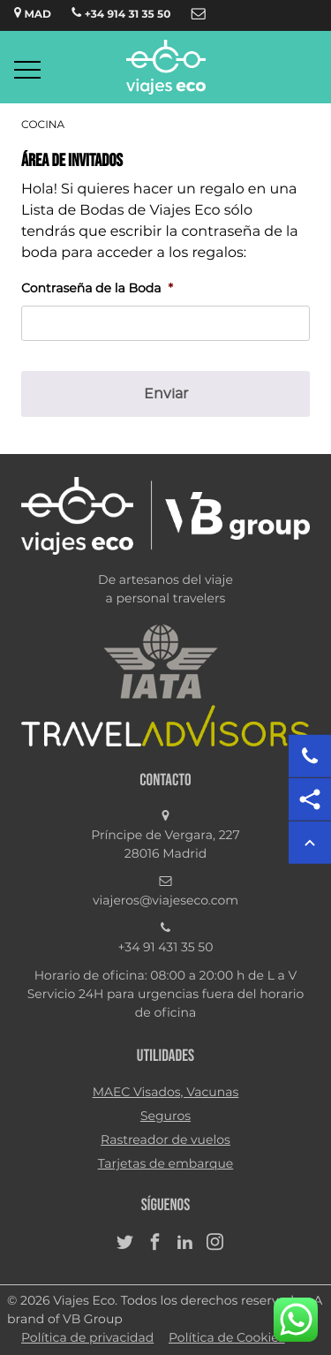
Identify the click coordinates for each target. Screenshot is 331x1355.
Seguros (165, 1116)
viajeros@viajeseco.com (165, 901)
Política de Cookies (227, 1338)
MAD (32, 13)
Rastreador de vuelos (165, 1140)
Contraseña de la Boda (97, 289)
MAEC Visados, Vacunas (166, 1092)
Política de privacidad (87, 1338)
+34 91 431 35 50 (166, 948)
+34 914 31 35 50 (120, 13)
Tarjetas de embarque (166, 1164)
